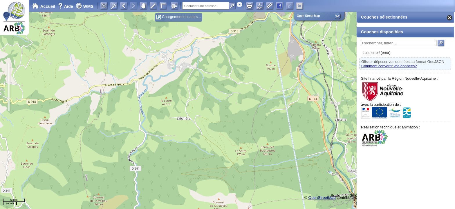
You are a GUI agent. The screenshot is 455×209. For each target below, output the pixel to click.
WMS (84, 6)
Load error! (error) (376, 53)
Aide (66, 6)
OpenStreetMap (322, 197)
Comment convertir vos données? (389, 66)
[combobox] (239, 4)
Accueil (43, 6)
